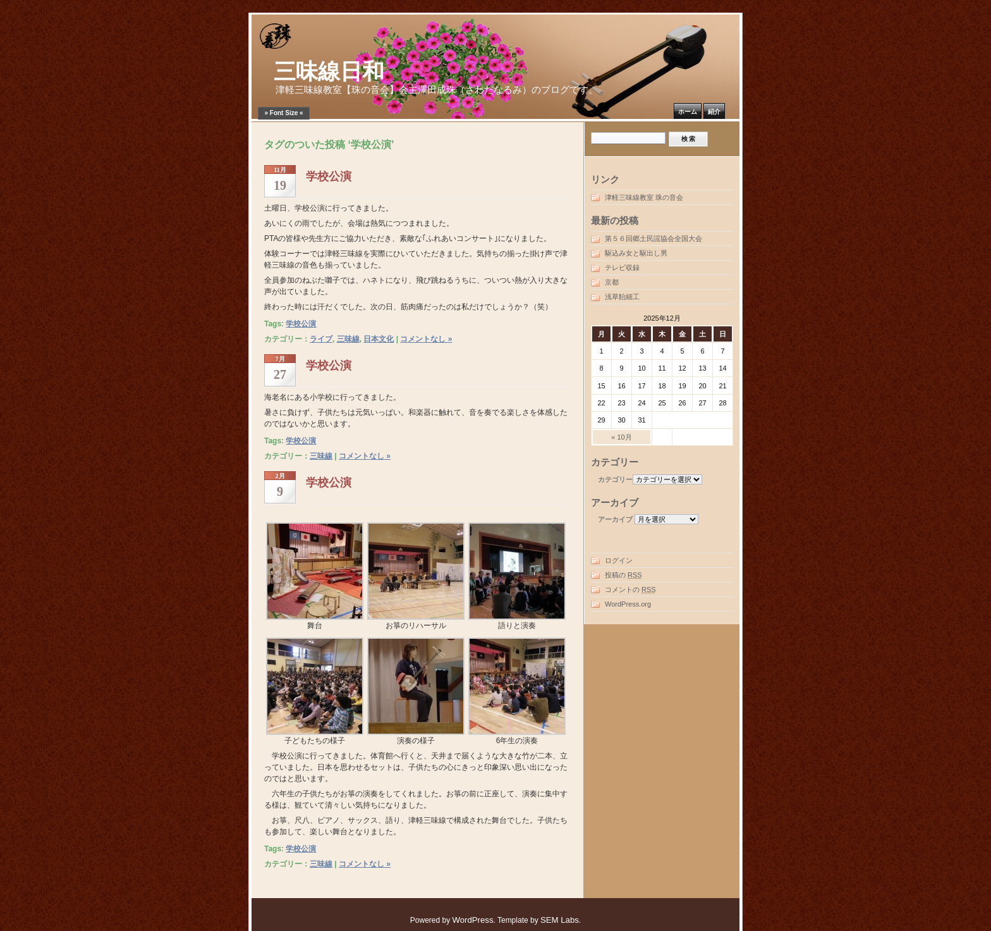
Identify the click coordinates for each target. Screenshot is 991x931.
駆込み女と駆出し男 (636, 253)
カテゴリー (615, 479)
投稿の (623, 575)
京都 (612, 282)
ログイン (619, 560)
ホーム (687, 111)
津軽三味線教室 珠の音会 (644, 197)
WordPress (473, 920)
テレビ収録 (622, 267)
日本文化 (378, 339)
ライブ (321, 339)
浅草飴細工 (622, 296)
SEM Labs (559, 920)
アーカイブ (615, 519)
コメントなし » (426, 339)
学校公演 (328, 176)
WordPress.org (628, 604)
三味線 (348, 339)
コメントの (630, 589)
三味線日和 (329, 71)
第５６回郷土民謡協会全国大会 (653, 238)
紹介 (714, 111)
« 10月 (621, 437)
